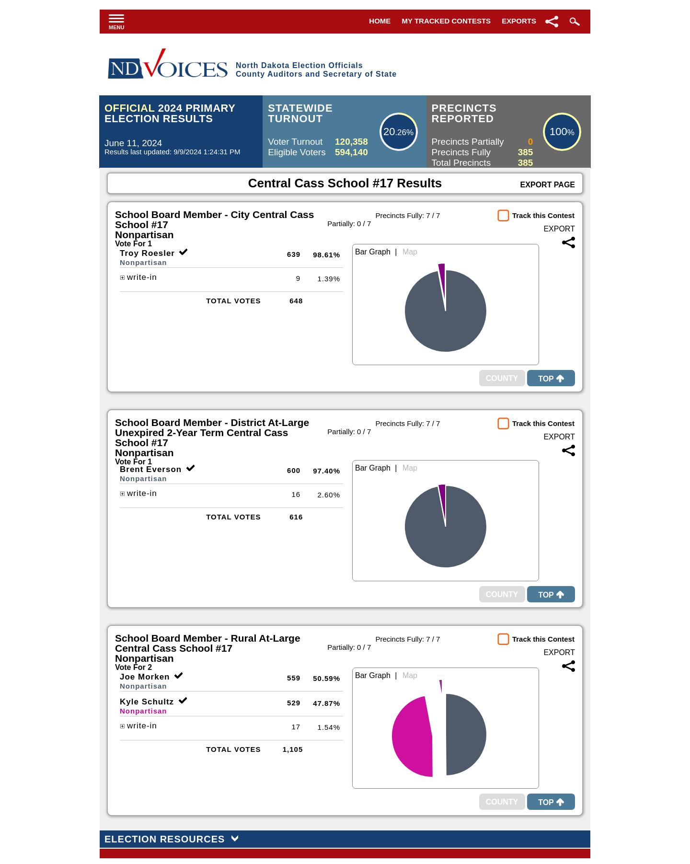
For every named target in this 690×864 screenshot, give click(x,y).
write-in (138, 277)
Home (380, 21)
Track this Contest (543, 215)
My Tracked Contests (446, 21)
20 (389, 132)
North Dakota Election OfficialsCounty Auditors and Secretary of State (316, 69)
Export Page (547, 185)
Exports (519, 21)
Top (551, 379)
